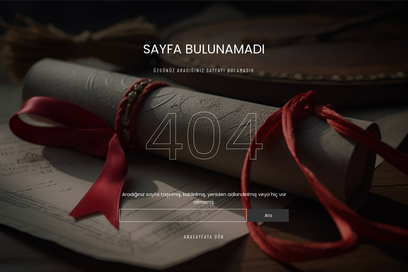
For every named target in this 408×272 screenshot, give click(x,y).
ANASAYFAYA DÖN (204, 237)
